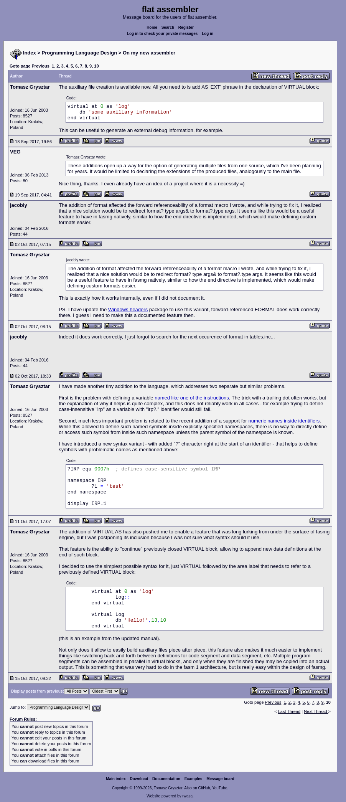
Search (167, 27)
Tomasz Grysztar (168, 788)
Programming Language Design (79, 53)
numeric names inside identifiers (284, 421)
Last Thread (289, 711)
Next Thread (316, 711)
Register (186, 27)
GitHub (204, 788)
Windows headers (128, 309)
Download (139, 779)
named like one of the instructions (192, 398)
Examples (194, 779)
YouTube (219, 788)
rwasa (187, 796)
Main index (116, 779)
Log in (207, 33)
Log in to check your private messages (162, 33)
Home (152, 27)
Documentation (166, 779)
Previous (40, 66)
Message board (220, 779)
